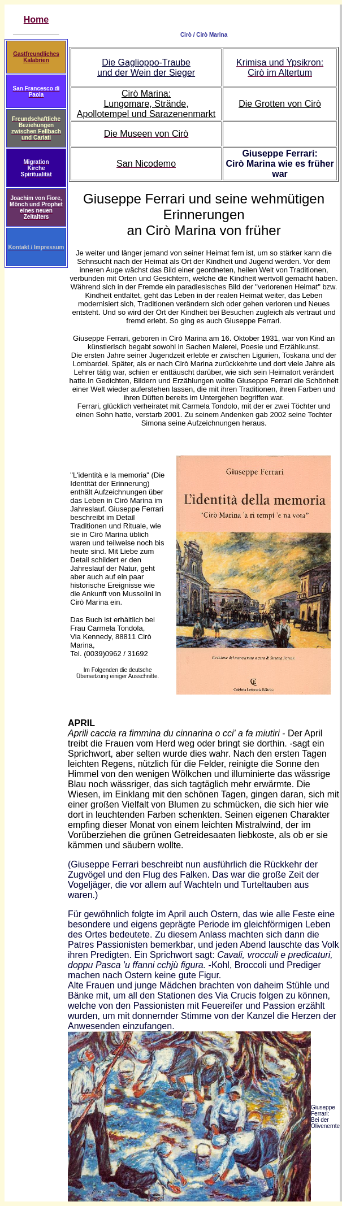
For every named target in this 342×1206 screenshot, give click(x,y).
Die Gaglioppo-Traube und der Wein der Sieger (146, 67)
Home (36, 19)
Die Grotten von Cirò (280, 104)
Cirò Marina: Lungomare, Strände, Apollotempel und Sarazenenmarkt (146, 104)
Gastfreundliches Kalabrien (36, 57)
